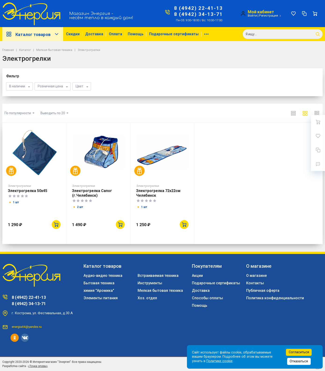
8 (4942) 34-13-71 (198, 14)
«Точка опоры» (38, 366)
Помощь (135, 34)
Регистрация (268, 15)
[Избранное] (293, 13)
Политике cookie (219, 361)
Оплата (115, 34)
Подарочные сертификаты (174, 34)
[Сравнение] (304, 13)
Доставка (94, 34)
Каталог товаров (32, 34)
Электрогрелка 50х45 (27, 191)
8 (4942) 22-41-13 (198, 8)
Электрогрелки (19, 186)
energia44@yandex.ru (27, 326)
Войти (252, 15)
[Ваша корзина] (315, 13)
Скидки (73, 34)
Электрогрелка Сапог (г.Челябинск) (92, 193)
